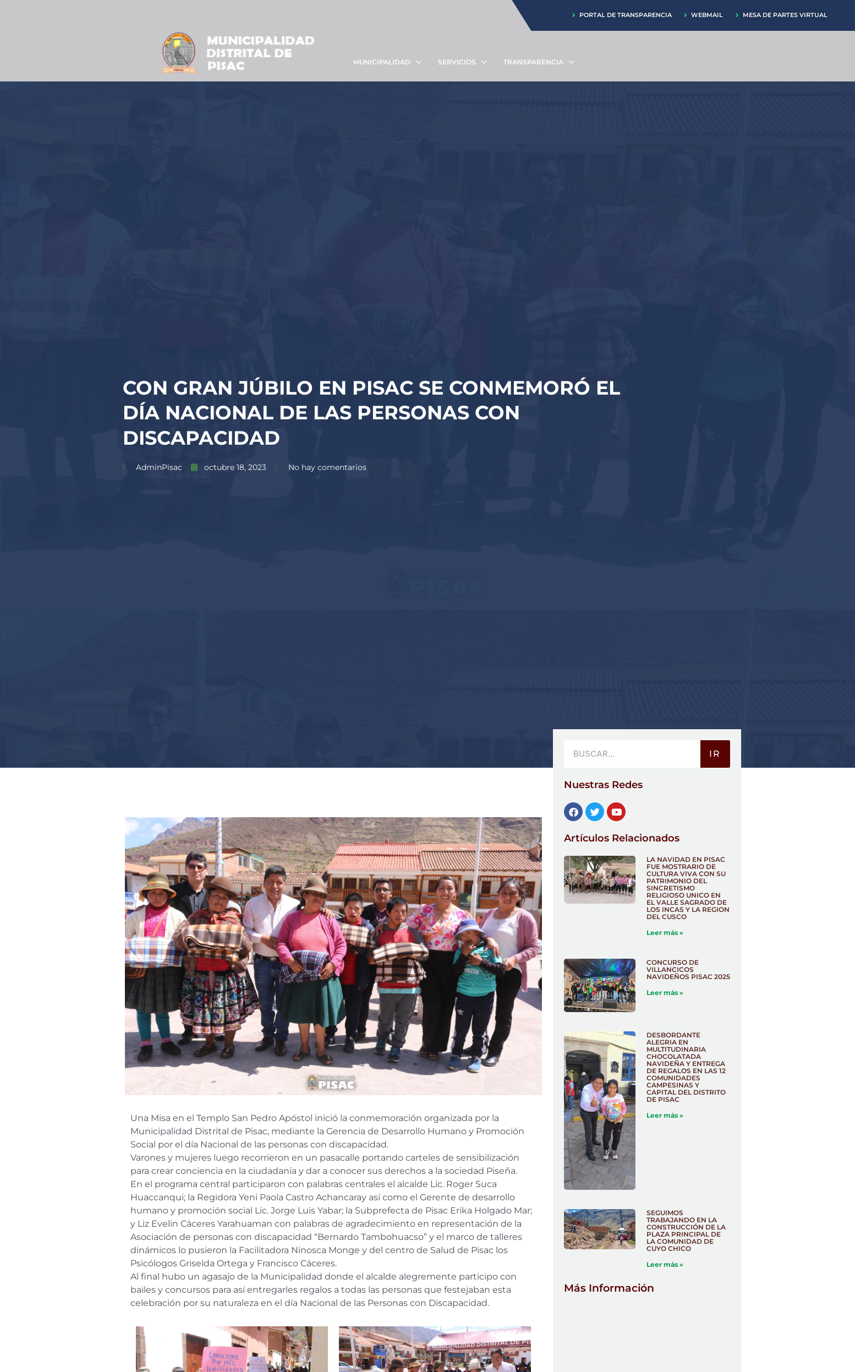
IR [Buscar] (715, 754)
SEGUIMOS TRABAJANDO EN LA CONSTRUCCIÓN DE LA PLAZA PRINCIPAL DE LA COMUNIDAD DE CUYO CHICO (686, 1232)
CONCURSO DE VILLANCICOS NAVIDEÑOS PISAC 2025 (688, 970)
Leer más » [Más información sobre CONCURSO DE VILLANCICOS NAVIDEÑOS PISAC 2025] (664, 993)
